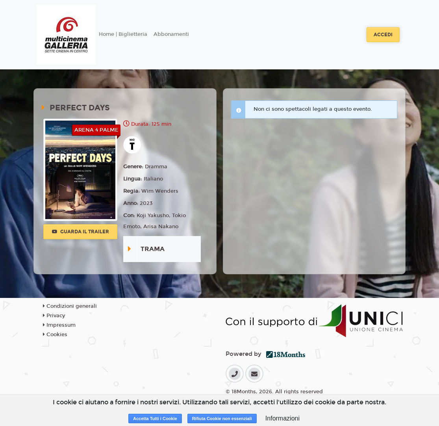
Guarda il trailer (80, 231)
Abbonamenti (171, 34)
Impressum (59, 325)
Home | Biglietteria (123, 34)
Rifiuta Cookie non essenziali (222, 418)
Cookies (55, 334)
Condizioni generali (70, 306)
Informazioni (282, 418)
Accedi (383, 34)
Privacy (54, 316)
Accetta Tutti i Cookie (155, 418)
